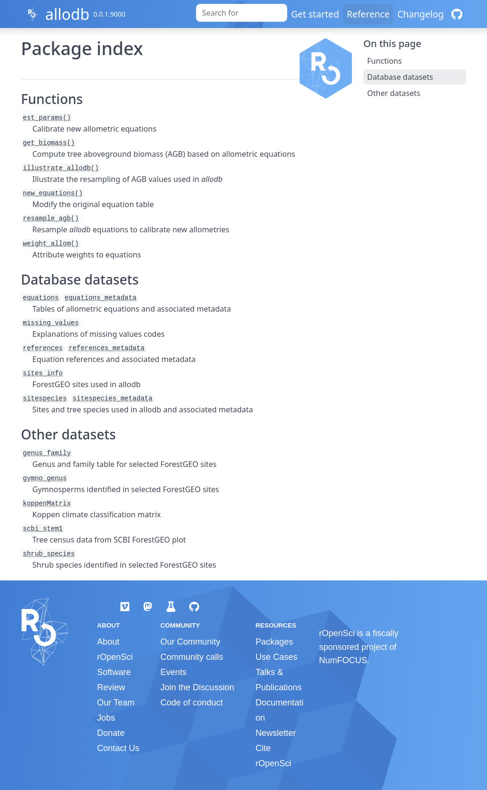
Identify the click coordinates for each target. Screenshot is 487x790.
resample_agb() (51, 218)
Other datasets (393, 93)
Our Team (116, 702)
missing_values (51, 323)
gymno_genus (45, 478)
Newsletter (275, 733)
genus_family (47, 453)
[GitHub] (457, 14)
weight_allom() (51, 243)
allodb (67, 14)
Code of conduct (191, 702)
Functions (384, 61)
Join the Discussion (197, 687)
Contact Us (118, 748)
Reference (368, 14)
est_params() (47, 118)
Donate (111, 733)
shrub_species (49, 554)
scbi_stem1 (43, 529)
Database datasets (400, 77)
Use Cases (276, 657)
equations (41, 298)
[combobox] (241, 13)
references (43, 348)
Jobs (106, 718)
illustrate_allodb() (61, 168)
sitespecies (45, 398)
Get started (315, 14)
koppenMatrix (47, 503)
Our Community (190, 642)
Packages (274, 642)
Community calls (191, 657)
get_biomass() (49, 143)
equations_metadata (100, 298)
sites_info (43, 373)
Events (173, 672)
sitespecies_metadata (113, 398)
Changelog (420, 14)
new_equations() (53, 193)
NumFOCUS (343, 660)
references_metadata (106, 348)
